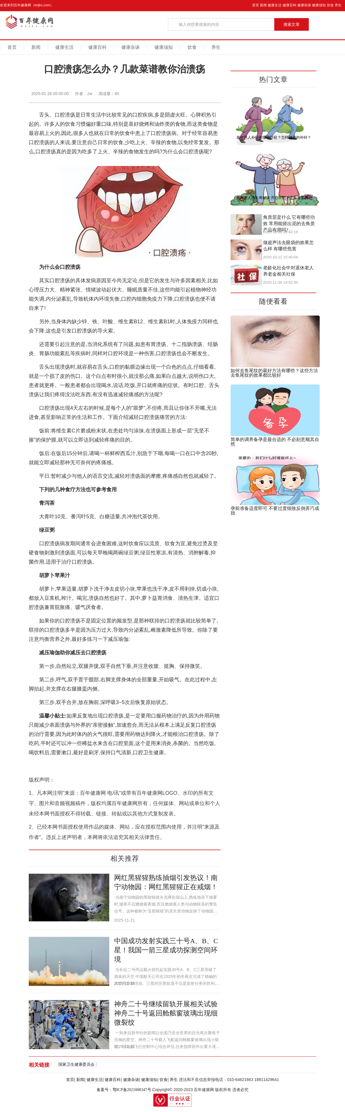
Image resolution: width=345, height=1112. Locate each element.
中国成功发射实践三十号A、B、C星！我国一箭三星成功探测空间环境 (166, 950)
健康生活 (274, 5)
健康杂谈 (304, 5)
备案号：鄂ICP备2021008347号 (124, 1090)
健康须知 (319, 5)
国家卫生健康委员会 (76, 1064)
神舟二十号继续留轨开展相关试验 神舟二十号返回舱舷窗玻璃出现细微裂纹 (166, 1013)
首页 (255, 5)
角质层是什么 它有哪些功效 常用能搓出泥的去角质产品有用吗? (289, 223)
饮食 (330, 5)
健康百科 (289, 5)
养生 (338, 5)
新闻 (263, 5)
